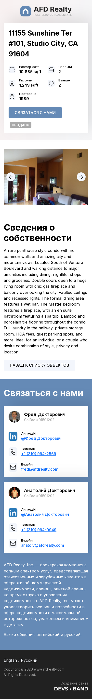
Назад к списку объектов (39, 365)
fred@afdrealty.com (39, 469)
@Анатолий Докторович (45, 514)
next (81, 176)
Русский (29, 660)
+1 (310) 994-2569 (38, 453)
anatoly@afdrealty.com (42, 545)
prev (10, 176)
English (10, 660)
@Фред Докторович (41, 438)
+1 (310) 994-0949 (38, 529)
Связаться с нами (35, 112)
